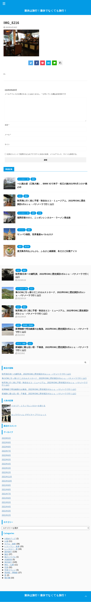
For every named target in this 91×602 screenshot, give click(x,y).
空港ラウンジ (10, 570)
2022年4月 (6, 464)
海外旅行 (8, 562)
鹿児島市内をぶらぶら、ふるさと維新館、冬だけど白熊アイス (47, 251)
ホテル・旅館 (10, 544)
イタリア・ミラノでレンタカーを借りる (28, 406)
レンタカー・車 (11, 549)
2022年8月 (6, 447)
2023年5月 (6, 438)
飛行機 (7, 578)
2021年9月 (6, 485)
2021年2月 (6, 515)
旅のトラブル (10, 557)
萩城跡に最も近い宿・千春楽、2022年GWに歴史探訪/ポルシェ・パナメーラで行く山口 (39, 394)
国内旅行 (8, 552)
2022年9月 (6, 442)
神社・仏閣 (9, 565)
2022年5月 (6, 460)
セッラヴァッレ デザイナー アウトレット (28, 415)
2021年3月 (6, 511)
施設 (6, 554)
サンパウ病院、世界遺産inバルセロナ (35, 234)
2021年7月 (6, 494)
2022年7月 (6, 451)
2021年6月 (6, 498)
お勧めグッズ (10, 539)
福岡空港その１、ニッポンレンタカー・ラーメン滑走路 (44, 218)
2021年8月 (6, 490)
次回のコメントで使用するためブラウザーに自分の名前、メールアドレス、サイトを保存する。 (42, 154)
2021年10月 (7, 481)
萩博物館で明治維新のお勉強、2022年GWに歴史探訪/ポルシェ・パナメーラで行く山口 (39, 389)
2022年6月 (6, 455)
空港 (6, 567)
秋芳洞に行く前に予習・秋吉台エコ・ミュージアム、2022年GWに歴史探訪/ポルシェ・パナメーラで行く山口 (45, 384)
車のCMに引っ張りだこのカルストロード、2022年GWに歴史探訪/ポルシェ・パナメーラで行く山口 (44, 378)
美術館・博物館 (11, 573)
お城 (6, 541)
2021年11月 (7, 477)
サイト (7, 144)
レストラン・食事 (12, 546)
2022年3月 (6, 468)
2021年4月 (6, 507)
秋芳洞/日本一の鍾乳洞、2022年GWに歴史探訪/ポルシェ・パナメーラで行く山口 (36, 374)
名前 (7, 125)
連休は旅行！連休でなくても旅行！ (45, 10)
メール (8, 135)
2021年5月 (6, 502)
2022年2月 (6, 472)
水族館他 (8, 560)
